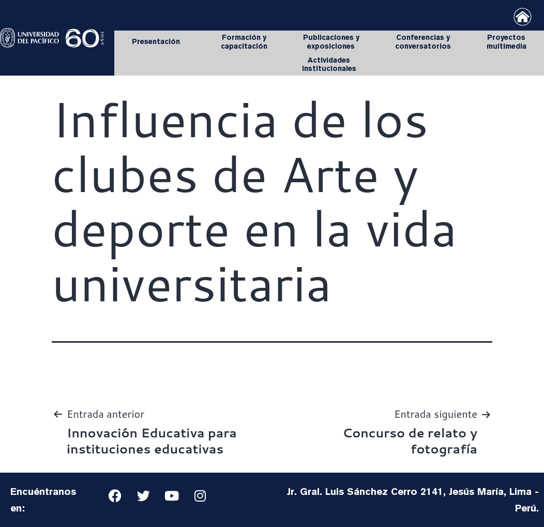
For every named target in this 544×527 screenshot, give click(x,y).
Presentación (158, 42)
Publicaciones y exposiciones (331, 41)
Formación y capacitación (244, 41)
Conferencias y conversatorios (423, 41)
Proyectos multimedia (506, 41)
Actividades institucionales (329, 64)
